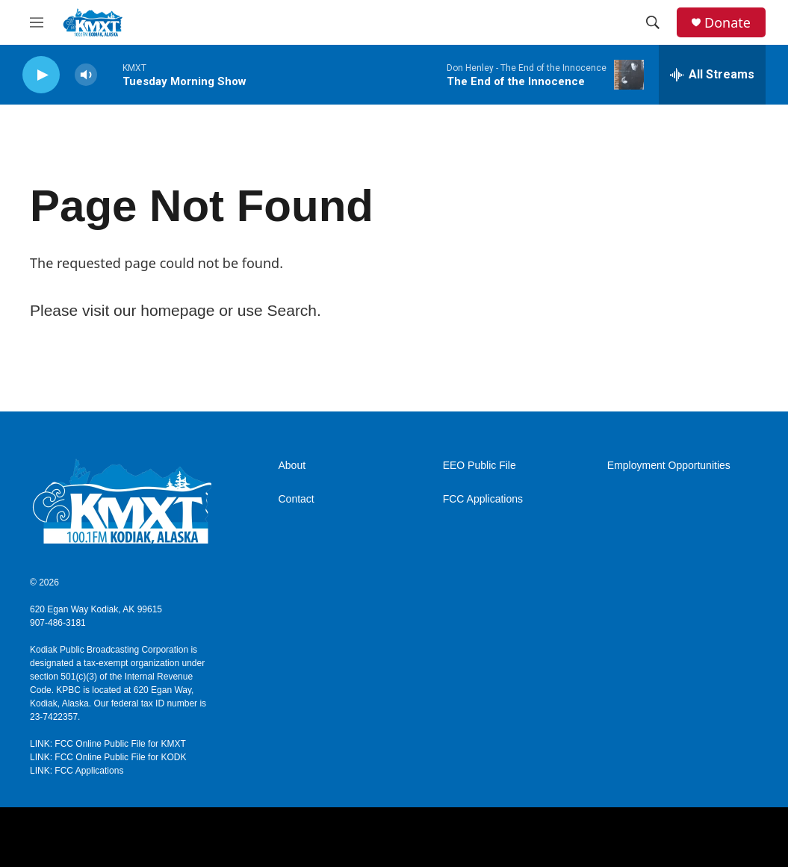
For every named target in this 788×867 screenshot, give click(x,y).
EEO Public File (479, 465)
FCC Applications (483, 499)
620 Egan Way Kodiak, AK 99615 (96, 609)
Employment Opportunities (668, 465)
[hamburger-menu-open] (36, 22)
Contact (296, 499)
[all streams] (712, 75)
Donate (727, 23)
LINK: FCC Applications (76, 770)
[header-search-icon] (653, 22)
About (292, 465)
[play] (41, 75)
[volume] (86, 75)
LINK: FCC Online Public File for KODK (108, 757)
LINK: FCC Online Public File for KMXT (108, 744)
